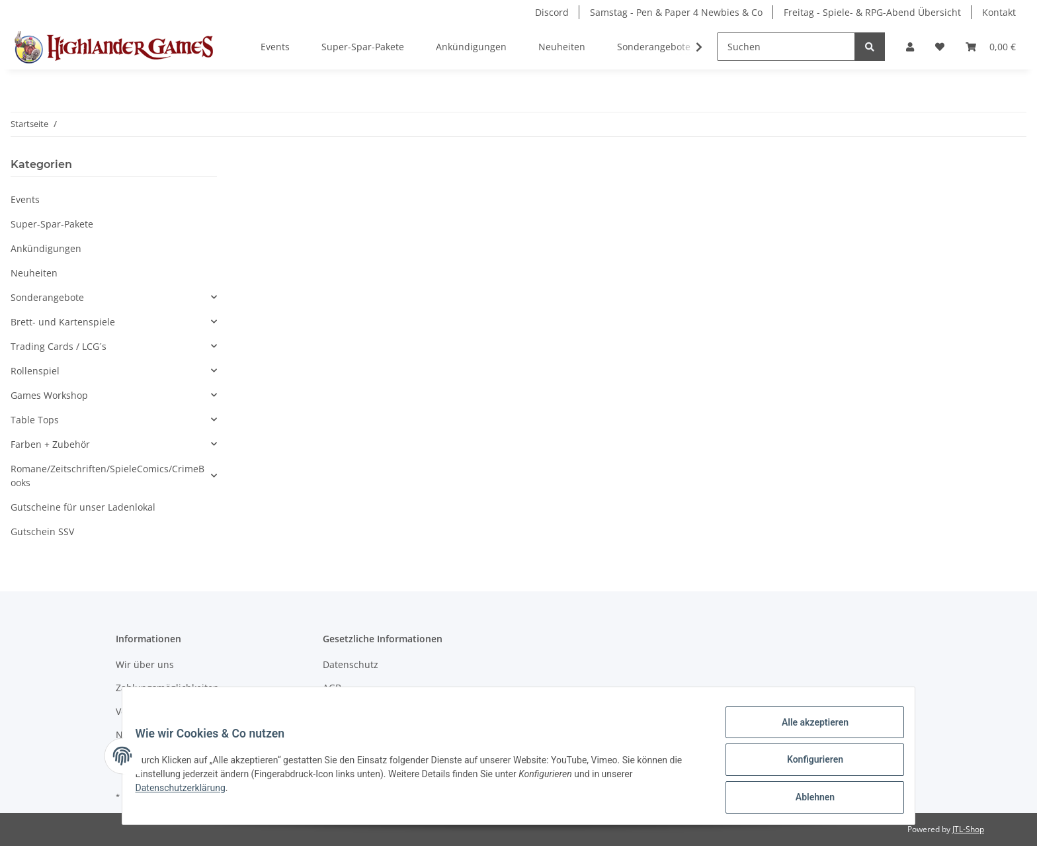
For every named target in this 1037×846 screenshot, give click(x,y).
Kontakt (999, 12)
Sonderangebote (47, 297)
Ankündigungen (46, 248)
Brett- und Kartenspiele (63, 322)
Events (25, 199)
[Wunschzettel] (940, 46)
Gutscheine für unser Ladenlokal (83, 507)
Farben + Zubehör (50, 444)
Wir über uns (145, 664)
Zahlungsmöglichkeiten (167, 687)
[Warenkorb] (990, 46)
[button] (910, 46)
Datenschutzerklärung (188, 792)
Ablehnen (806, 799)
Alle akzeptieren (806, 730)
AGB (332, 687)
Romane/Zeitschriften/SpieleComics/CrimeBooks (107, 475)
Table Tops (35, 419)
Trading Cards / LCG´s (58, 346)
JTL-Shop (968, 829)
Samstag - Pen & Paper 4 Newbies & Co (676, 12)
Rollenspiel (35, 370)
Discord (552, 12)
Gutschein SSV (42, 531)
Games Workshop (49, 395)
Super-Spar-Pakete (52, 224)
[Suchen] (786, 46)
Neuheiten (34, 273)
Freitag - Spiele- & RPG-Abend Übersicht (872, 12)
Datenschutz (350, 664)
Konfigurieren (806, 764)
